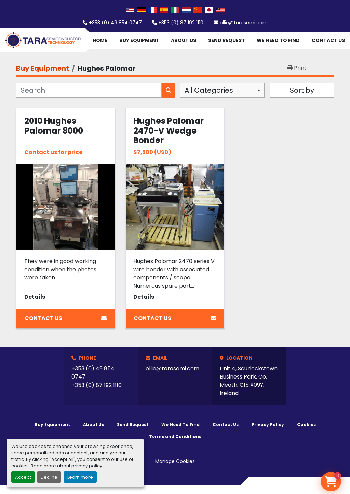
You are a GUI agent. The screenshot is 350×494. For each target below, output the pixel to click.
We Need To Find (278, 40)
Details (34, 297)
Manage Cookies (175, 461)
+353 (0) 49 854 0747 (115, 22)
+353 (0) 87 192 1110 (180, 22)
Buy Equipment (139, 40)
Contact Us (328, 40)
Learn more (80, 477)
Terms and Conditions (175, 436)
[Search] (89, 90)
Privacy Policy (268, 424)
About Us (183, 40)
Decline (49, 477)
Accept (23, 477)
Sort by (302, 90)
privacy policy (86, 466)
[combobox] (222, 90)
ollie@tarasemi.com (244, 22)
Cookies (306, 424)
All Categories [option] (209, 90)
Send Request (226, 40)
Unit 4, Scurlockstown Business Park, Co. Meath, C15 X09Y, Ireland (249, 381)
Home (100, 40)
